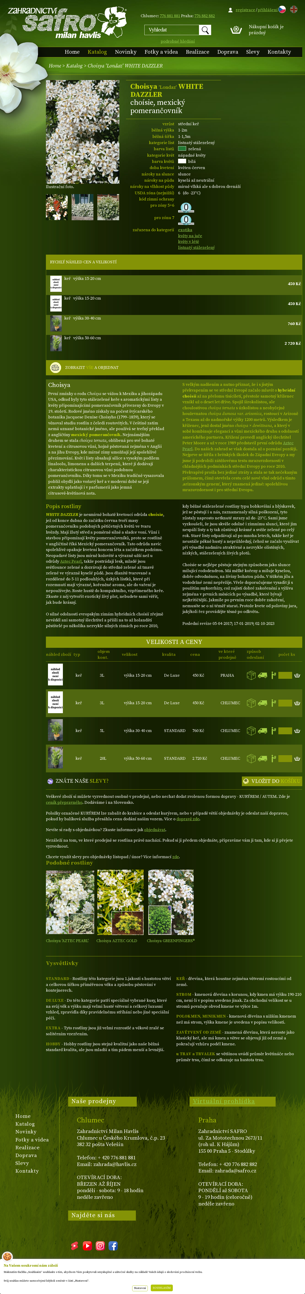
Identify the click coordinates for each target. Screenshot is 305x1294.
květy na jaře (190, 236)
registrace (245, 10)
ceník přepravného (64, 802)
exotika (185, 230)
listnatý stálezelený (196, 247)
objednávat (154, 829)
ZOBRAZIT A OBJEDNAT (92, 368)
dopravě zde (187, 819)
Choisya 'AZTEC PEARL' (67, 940)
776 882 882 (204, 16)
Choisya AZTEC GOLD (116, 940)
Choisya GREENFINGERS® (171, 940)
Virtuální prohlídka (224, 1101)
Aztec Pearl (71, 561)
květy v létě (188, 241)
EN (293, 8)
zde (175, 857)
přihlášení (268, 10)
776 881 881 (170, 16)
